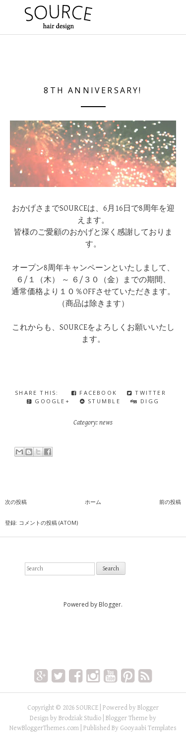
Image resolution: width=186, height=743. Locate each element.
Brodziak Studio (80, 718)
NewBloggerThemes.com (44, 728)
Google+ (48, 401)
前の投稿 (170, 501)
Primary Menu (155, 18)
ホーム (93, 501)
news (106, 423)
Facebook (94, 392)
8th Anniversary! (93, 90)
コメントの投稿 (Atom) (48, 522)
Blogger (110, 604)
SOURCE (87, 708)
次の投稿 (16, 501)
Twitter (146, 392)
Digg (144, 401)
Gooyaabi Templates (148, 728)
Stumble (100, 401)
